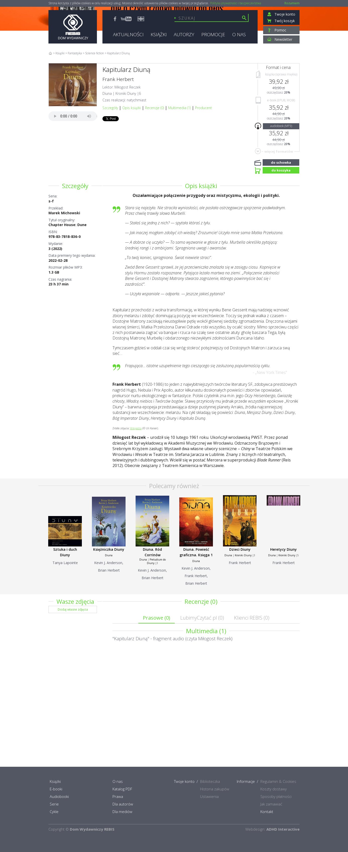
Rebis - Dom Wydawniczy (72, 27)
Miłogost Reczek (127, 87)
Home (50, 53)
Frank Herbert (118, 79)
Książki (60, 53)
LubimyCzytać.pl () (202, 617)
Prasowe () (156, 617)
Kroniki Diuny (125, 93)
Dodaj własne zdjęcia (73, 609)
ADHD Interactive (283, 829)
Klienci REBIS (251, 617)
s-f (51, 201)
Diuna (107, 93)
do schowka (281, 162)
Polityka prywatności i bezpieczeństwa (235, 3)
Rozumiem (292, 3)
